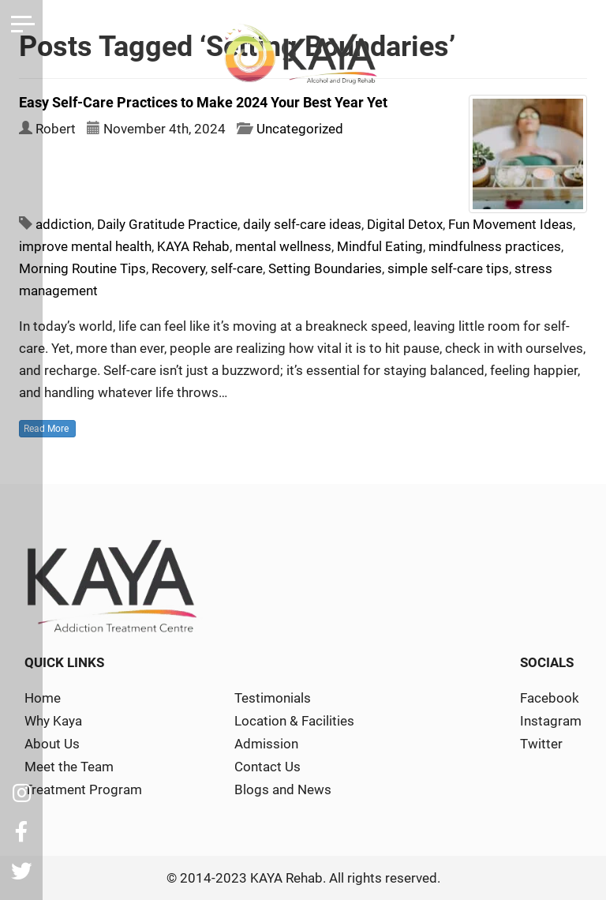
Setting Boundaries (325, 268)
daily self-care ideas (302, 224)
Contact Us (267, 766)
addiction (64, 224)
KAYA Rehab (193, 246)
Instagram (551, 721)
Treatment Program (83, 789)
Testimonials (272, 698)
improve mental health (85, 246)
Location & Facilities (294, 721)
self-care (237, 268)
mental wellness (283, 246)
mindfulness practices (494, 246)
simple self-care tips (448, 268)
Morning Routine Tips (82, 268)
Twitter (541, 744)
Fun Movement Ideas (510, 224)
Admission (266, 744)
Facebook (549, 698)
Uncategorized (299, 129)
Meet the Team (69, 766)
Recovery (178, 268)
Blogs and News (282, 789)
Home (42, 698)
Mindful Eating (380, 246)
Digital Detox (405, 224)
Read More (47, 428)
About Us (52, 744)
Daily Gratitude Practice (167, 224)
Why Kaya (53, 721)
